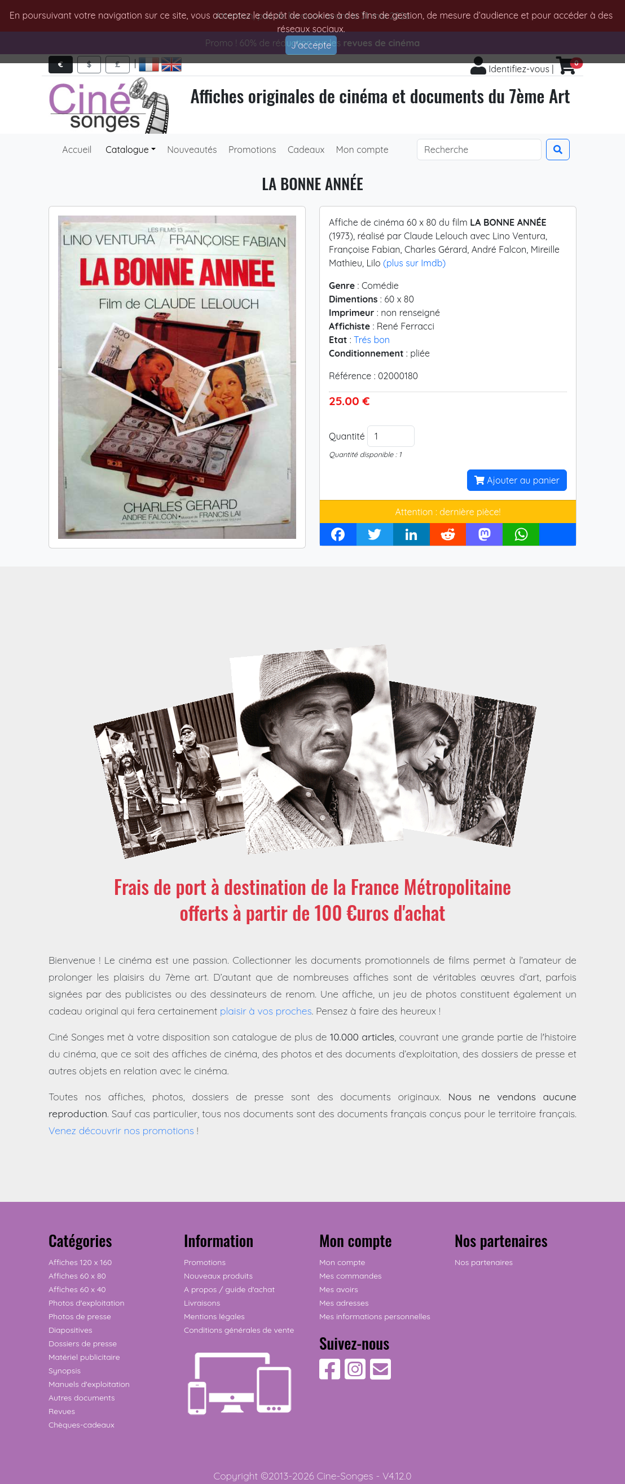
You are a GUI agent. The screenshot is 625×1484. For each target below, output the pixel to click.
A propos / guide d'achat (229, 1289)
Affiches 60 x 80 (77, 1276)
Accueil (77, 149)
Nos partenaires (484, 1262)
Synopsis (65, 1371)
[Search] (479, 149)
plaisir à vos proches (266, 1010)
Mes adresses (343, 1303)
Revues (62, 1411)
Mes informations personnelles (374, 1316)
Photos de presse (80, 1316)
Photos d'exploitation (87, 1303)
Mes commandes (350, 1276)
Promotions (251, 149)
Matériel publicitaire (84, 1357)
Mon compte (361, 149)
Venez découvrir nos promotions (121, 1130)
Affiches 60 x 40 (77, 1289)
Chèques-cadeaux (82, 1425)
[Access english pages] (171, 64)
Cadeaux (305, 149)
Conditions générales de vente (239, 1330)
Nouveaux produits (218, 1276)
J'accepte (311, 45)
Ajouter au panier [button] (517, 480)
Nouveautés (191, 149)
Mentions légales (214, 1316)
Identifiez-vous (509, 68)
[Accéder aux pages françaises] (149, 64)
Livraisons (202, 1303)
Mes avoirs (338, 1289)
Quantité (347, 436)
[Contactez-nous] (380, 1375)
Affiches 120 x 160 (80, 1262)
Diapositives (71, 1330)
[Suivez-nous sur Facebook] (329, 1375)
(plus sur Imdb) (414, 263)
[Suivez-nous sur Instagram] (355, 1375)
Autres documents (82, 1398)
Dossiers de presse (83, 1343)
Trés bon (372, 339)
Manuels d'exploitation (89, 1384)
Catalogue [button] (126, 149)
